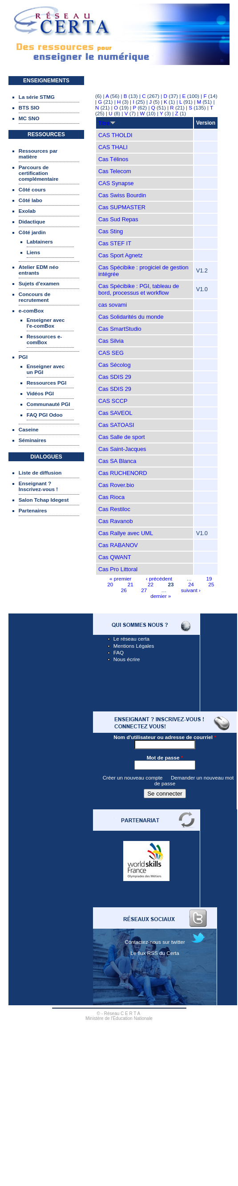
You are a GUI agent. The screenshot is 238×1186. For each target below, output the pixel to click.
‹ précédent (159, 578)
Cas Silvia (111, 340)
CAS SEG (111, 352)
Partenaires (33, 510)
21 (130, 584)
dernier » (160, 596)
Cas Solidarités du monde (131, 316)
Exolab (27, 211)
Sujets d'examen (39, 283)
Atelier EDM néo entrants (39, 270)
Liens (33, 252)
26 (124, 590)
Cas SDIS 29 (114, 377)
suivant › (191, 590)
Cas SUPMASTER (121, 207)
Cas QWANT (114, 557)
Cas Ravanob (115, 521)
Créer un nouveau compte (133, 777)
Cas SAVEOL (115, 413)
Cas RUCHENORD (122, 473)
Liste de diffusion (40, 472)
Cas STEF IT (114, 243)
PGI (23, 357)
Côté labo (30, 200)
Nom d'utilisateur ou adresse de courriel (164, 737)
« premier (120, 578)
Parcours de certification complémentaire (39, 173)
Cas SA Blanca (117, 461)
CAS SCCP (112, 401)
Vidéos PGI (40, 393)
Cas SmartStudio (119, 328)
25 (211, 584)
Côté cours (32, 189)
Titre (107, 123)
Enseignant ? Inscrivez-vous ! (38, 486)
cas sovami (112, 304)
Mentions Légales (133, 646)
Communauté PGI (48, 404)
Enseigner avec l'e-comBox (46, 323)
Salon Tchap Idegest (44, 500)
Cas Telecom (114, 171)
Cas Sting (110, 231)
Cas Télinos (113, 159)
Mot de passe (165, 757)
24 (191, 584)
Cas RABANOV (118, 545)
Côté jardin (32, 232)
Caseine (29, 429)
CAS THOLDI (115, 135)
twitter (178, 942)
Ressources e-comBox (44, 339)
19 (209, 578)
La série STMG (37, 97)
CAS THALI (113, 147)
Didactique (32, 221)
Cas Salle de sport (121, 437)
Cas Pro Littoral (117, 569)
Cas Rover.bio (116, 485)
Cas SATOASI (116, 425)
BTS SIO (29, 107)
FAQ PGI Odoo (45, 415)
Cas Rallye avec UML (125, 533)
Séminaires (32, 440)
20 (110, 584)
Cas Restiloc (114, 509)
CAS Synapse (116, 183)
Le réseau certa (131, 639)
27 (144, 590)
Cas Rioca (111, 497)
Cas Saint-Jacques (122, 449)
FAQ (118, 652)
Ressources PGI (47, 383)
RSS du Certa (163, 953)
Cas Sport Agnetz (120, 255)
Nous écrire (126, 659)
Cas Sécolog (114, 364)
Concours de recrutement (34, 297)
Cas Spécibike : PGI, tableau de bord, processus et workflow (138, 289)
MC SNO (29, 118)
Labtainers (40, 241)
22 (150, 584)
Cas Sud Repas (118, 219)
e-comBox (31, 310)
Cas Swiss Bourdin (122, 195)
